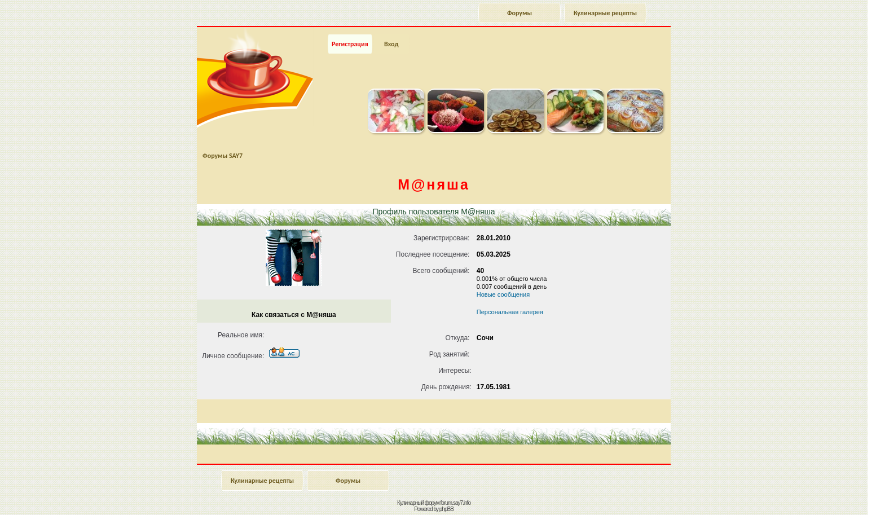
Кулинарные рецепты (605, 13)
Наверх (827, 494)
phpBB (446, 509)
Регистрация (350, 44)
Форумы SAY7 (223, 156)
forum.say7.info (455, 503)
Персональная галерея (510, 312)
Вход (391, 44)
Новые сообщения (503, 294)
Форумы (519, 13)
